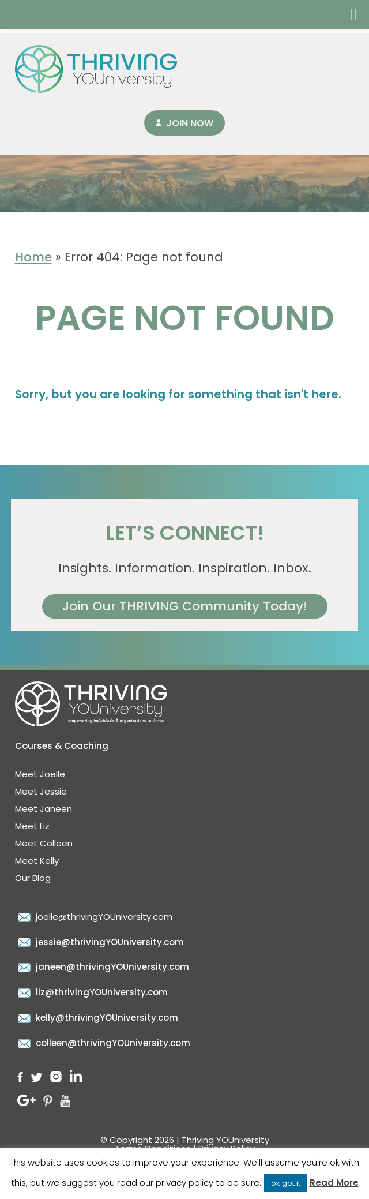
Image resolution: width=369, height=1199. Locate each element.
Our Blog (33, 878)
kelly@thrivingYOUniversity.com (96, 1017)
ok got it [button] (285, 1183)
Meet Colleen (44, 843)
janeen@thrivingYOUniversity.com (102, 967)
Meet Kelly (37, 861)
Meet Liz (32, 826)
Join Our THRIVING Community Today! (184, 606)
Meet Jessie (41, 791)
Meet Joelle (40, 774)
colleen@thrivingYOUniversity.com (102, 1043)
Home (33, 257)
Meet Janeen (43, 809)
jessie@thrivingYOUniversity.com (99, 942)
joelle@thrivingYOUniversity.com (93, 917)
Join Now (189, 123)
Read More (334, 1182)
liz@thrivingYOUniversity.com (91, 992)
